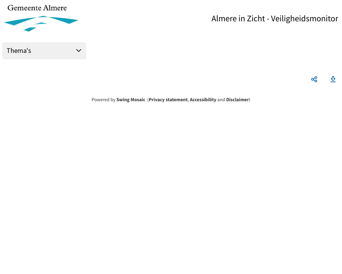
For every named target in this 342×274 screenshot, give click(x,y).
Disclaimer (237, 100)
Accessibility (203, 100)
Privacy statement (168, 100)
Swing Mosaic (130, 100)
